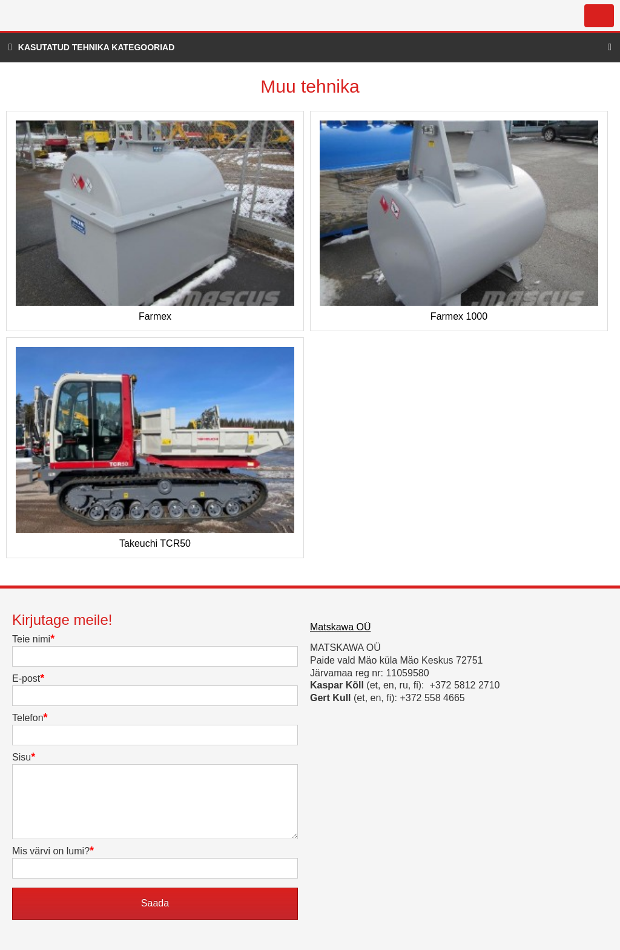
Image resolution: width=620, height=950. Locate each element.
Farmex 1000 (458, 317)
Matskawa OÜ (340, 627)
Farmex (155, 317)
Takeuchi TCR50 (155, 544)
